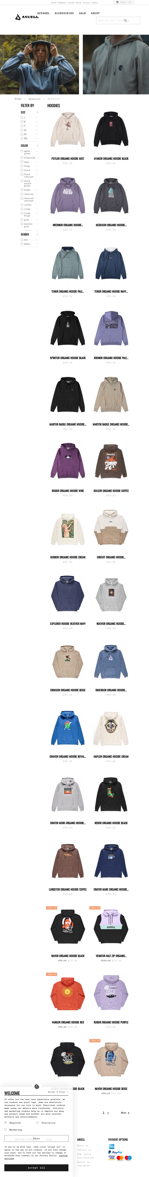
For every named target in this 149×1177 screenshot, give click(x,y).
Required (12, 1122)
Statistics (45, 1122)
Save (36, 1138)
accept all (36, 1167)
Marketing (13, 1129)
